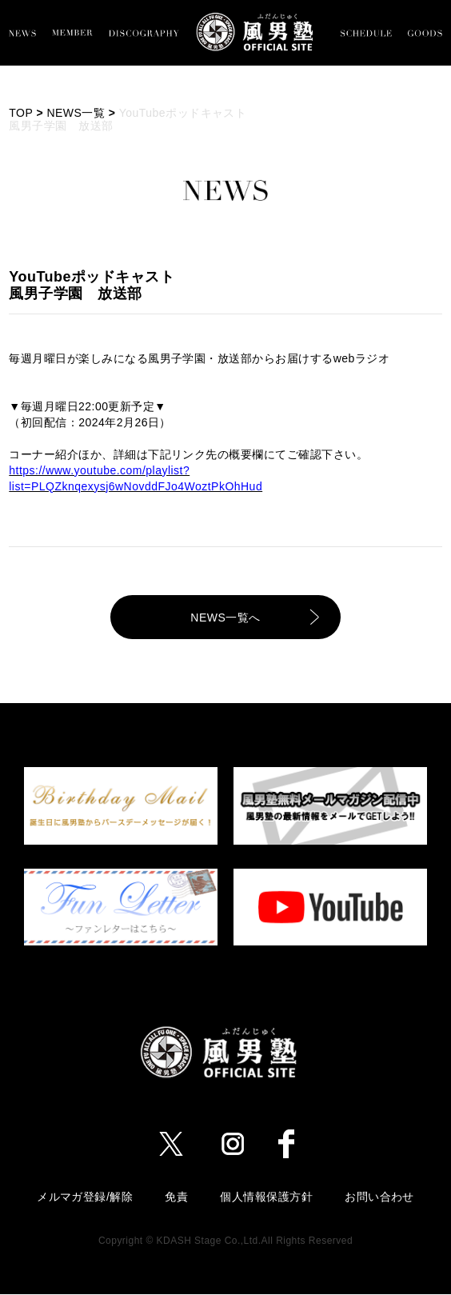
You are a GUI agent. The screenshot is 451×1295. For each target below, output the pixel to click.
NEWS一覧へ (225, 617)
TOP (21, 112)
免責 (176, 1197)
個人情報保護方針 (266, 1197)
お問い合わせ (379, 1197)
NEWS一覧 (75, 112)
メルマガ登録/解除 (85, 1197)
